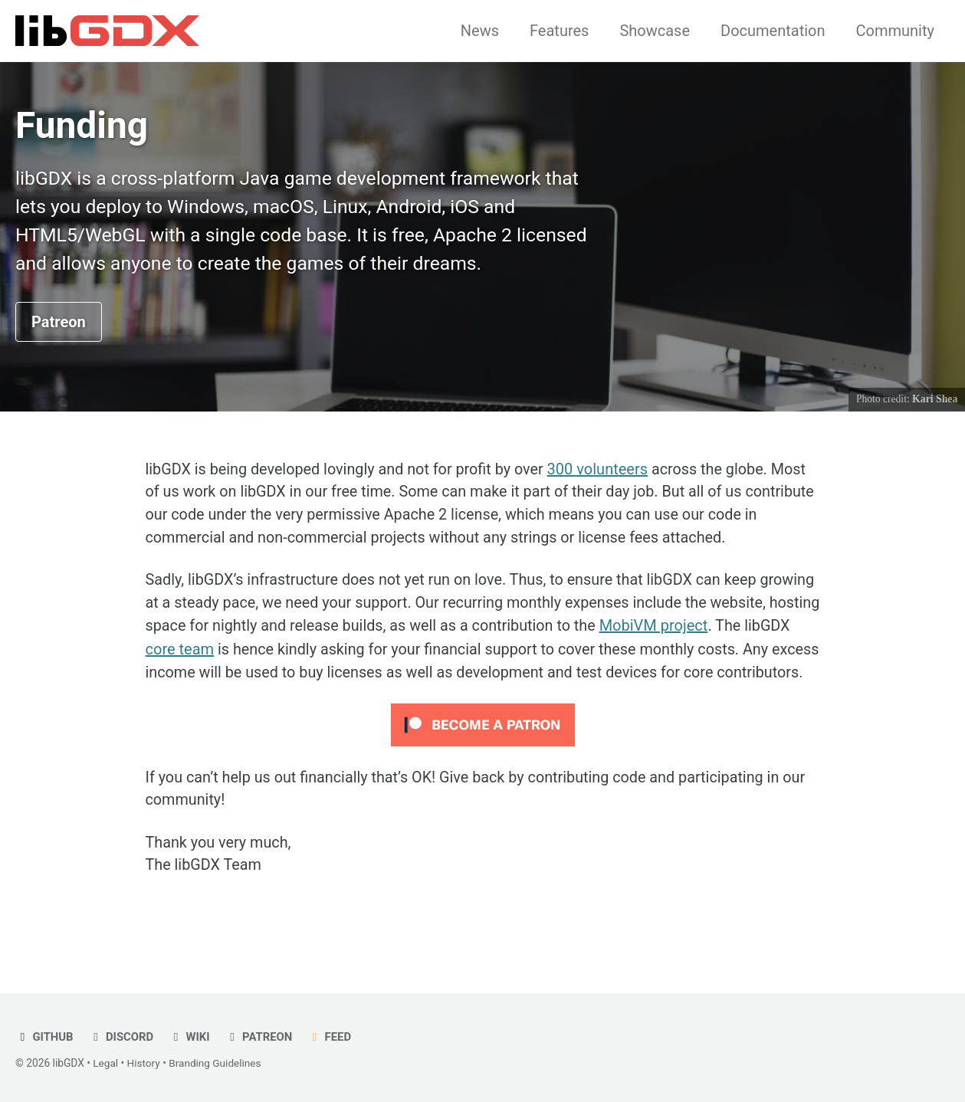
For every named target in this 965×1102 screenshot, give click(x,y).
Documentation (773, 30)
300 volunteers (602, 471)
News (480, 30)
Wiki (191, 1037)
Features (559, 30)
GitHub (44, 1037)
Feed (331, 1037)
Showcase (654, 30)
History (144, 1063)
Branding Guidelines (216, 1063)
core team (313, 652)
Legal (105, 1063)
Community (895, 30)
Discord (121, 1037)
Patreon (58, 324)
